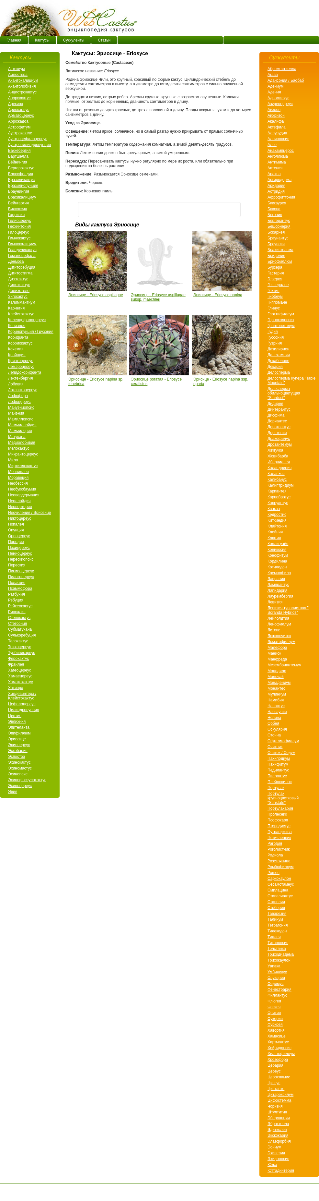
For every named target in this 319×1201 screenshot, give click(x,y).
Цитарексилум (280, 1094)
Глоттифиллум (281, 314)
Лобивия (16, 384)
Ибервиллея (279, 462)
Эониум (274, 1147)
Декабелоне (278, 360)
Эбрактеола (278, 1124)
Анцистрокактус (22, 92)
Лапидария (277, 590)
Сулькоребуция (22, 635)
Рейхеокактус (20, 606)
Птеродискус (279, 826)
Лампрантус (278, 584)
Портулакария (280, 808)
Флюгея (274, 1001)
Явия (12, 791)
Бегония (275, 214)
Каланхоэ (276, 473)
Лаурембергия (280, 596)
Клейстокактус (21, 314)
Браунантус (278, 238)
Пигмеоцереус (21, 571)
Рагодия (275, 843)
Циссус (274, 1083)
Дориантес (277, 421)
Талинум (275, 919)
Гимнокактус (19, 238)
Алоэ (272, 144)
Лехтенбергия (20, 378)
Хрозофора (278, 1059)
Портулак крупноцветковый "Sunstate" (283, 798)
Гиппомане (277, 302)
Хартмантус (278, 1042)
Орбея (273, 723)
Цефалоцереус (21, 704)
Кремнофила (279, 573)
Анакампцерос (281, 150)
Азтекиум (16, 69)
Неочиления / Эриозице (29, 512)
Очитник (275, 747)
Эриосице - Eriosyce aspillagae (95, 295)
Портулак (276, 787)
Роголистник (279, 849)
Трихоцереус (19, 647)
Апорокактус (19, 98)
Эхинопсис (18, 774)
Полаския (16, 582)
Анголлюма (278, 156)
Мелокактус (18, 448)
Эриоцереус (19, 745)
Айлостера (18, 74)
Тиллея (274, 937)
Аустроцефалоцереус (27, 139)
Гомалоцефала (22, 255)
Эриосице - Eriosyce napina (217, 295)
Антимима (277, 162)
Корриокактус (20, 343)
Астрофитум (19, 127)
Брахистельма (280, 250)
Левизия (275, 602)
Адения (274, 92)
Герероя (275, 279)
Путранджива (280, 832)
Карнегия (16, 308)
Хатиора (15, 687)
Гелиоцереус (19, 220)
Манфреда (277, 659)
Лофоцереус (19, 401)
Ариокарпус (18, 109)
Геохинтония (19, 226)
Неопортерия (20, 506)
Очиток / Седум (281, 752)
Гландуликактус (22, 250)
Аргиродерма (279, 179)
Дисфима (276, 415)
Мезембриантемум (285, 665)
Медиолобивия (21, 442)
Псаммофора (20, 588)
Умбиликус (277, 972)
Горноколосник (281, 320)
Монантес (276, 688)
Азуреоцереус (280, 104)
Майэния (16, 413)
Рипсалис (17, 612)
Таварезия (277, 913)
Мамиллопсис (20, 419)
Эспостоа (16, 756)
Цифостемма (279, 1100)
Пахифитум (278, 764)
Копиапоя (16, 325)
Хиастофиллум (281, 1053)
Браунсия (276, 244)
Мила (13, 460)
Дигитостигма (20, 273)
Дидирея (275, 403)
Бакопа (274, 209)
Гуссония (276, 337)
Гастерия (276, 273)
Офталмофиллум (283, 741)
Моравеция (18, 477)
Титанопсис (278, 942)
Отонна (274, 735)
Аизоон (274, 109)
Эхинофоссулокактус (27, 780)
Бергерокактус (21, 168)
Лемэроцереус (21, 366)
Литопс (274, 630)
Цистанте (276, 1088)
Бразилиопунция (23, 185)
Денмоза (16, 261)
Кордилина (277, 561)
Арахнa (274, 174)
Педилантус (278, 770)
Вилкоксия (17, 209)
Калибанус (277, 479)
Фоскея (274, 1007)
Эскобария (18, 750)
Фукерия (275, 1018)
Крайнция (17, 355)
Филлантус (277, 995)
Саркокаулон (279, 878)
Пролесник (277, 814)
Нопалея (16, 524)
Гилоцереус (18, 232)
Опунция (16, 530)
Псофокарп (278, 820)
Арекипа (15, 104)
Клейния (275, 532)
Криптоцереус (20, 360)
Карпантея (277, 491)
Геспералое (278, 285)
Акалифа (276, 121)
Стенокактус (19, 617)
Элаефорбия (279, 1141)
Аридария (276, 185)
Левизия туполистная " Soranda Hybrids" (288, 610)
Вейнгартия (18, 203)
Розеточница (279, 861)
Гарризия (16, 214)
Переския (16, 565)
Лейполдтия (278, 618)
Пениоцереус (20, 553)
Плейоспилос (280, 782)
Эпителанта (18, 727)
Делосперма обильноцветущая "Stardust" (284, 393)
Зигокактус (18, 296)
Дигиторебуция (21, 267)
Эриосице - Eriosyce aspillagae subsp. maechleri (158, 297)
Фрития (274, 1013)
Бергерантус (279, 220)
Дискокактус (19, 285)
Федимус (276, 983)
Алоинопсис (278, 139)
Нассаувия (277, 712)
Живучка (275, 450)
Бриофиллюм (280, 261)
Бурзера (275, 267)
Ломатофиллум (281, 641)
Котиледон (277, 567)
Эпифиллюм (19, 733)
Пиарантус (277, 776)
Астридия (276, 191)
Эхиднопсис (278, 1159)
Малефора (277, 647)
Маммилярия (20, 431)
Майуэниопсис (21, 407)
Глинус (274, 308)
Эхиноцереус (20, 785)
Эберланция (279, 1118)
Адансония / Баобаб (286, 80)
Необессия (18, 483)
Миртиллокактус (23, 466)
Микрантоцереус (23, 454)
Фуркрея (275, 1024)
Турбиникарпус (21, 652)
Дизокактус (18, 279)
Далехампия (279, 355)
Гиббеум (275, 296)
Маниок (274, 653)
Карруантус (278, 503)
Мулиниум (277, 694)
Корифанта (18, 337)
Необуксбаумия (22, 489)
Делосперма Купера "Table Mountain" (291, 380)
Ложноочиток (279, 636)
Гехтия (273, 290)
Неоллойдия (19, 501)
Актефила (277, 127)
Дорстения (277, 433)
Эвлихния (17, 721)
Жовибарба (278, 456)
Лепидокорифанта (24, 372)
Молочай (276, 676)
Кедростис (277, 514)
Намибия (276, 700)
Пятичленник (279, 837)
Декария (275, 366)
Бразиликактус (21, 179)
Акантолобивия (22, 86)
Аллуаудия (277, 133)
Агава (273, 74)
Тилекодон (277, 931)
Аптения (275, 168)
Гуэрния (275, 343)
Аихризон (276, 115)
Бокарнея (276, 232)
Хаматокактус (20, 682)
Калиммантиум (21, 302)
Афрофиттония (281, 197)
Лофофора (18, 396)
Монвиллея (18, 471)
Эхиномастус (20, 768)
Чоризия (275, 1106)
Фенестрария (279, 989)
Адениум (275, 86)
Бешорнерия (279, 226)
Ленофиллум (279, 624)
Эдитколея (277, 1129)
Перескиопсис (20, 559)
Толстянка (277, 948)
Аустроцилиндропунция (29, 144)
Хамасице (277, 1036)
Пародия (16, 542)
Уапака (274, 966)
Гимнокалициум (22, 244)
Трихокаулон (279, 960)
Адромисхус (278, 98)
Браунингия (18, 191)
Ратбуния (16, 594)
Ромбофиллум (281, 867)
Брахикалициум (22, 197)
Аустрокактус (20, 133)
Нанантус (276, 706)
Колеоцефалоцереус (27, 320)
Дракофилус (279, 438)
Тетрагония (278, 925)
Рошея (273, 872)
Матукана (17, 436)
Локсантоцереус (22, 390)
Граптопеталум (281, 325)
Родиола (275, 855)
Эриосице (17, 739)
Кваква (274, 508)
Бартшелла (18, 156)
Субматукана (20, 629)
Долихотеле (18, 290)
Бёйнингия (17, 162)
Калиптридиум (281, 485)
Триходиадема (281, 954)
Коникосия (277, 549)
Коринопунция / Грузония (30, 331)
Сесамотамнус (281, 884)
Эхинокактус (19, 762)
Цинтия (14, 715)
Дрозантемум (280, 444)
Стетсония (17, 623)
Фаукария (276, 978)
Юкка (272, 1164)
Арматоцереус (21, 115)
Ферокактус (18, 658)
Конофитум (278, 555)
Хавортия (276, 1030)
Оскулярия (277, 729)
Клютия (274, 538)
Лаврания (276, 578)
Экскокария (278, 1135)
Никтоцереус (19, 518)
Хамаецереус (20, 676)
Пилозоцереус (21, 577)
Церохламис (279, 1077)
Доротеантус (279, 427)
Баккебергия (19, 150)
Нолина (274, 717)
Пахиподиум (279, 758)
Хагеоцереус (19, 670)
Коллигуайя (278, 543)
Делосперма (279, 372)
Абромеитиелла (282, 69)
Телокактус (18, 641)
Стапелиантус (280, 896)
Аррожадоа (18, 121)
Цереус (274, 1071)
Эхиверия (276, 1153)
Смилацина (278, 890)
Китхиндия (277, 520)
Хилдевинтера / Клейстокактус (22, 695)
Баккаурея (277, 203)
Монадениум (279, 682)
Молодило (277, 671)
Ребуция (15, 600)
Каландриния (279, 468)
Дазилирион (278, 349)
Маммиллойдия (22, 425)
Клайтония (277, 526)
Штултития (277, 1112)
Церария (275, 1065)
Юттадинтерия (281, 1170)
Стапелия (276, 902)
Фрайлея (16, 664)
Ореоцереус (19, 536)
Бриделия (276, 255)
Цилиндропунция (23, 710)
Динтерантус (279, 409)
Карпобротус (279, 497)
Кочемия (16, 349)
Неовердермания (23, 495)
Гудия (273, 331)
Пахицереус (19, 547)
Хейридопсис (279, 1048)
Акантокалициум (23, 80)
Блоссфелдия (20, 174)
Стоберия (276, 907)
